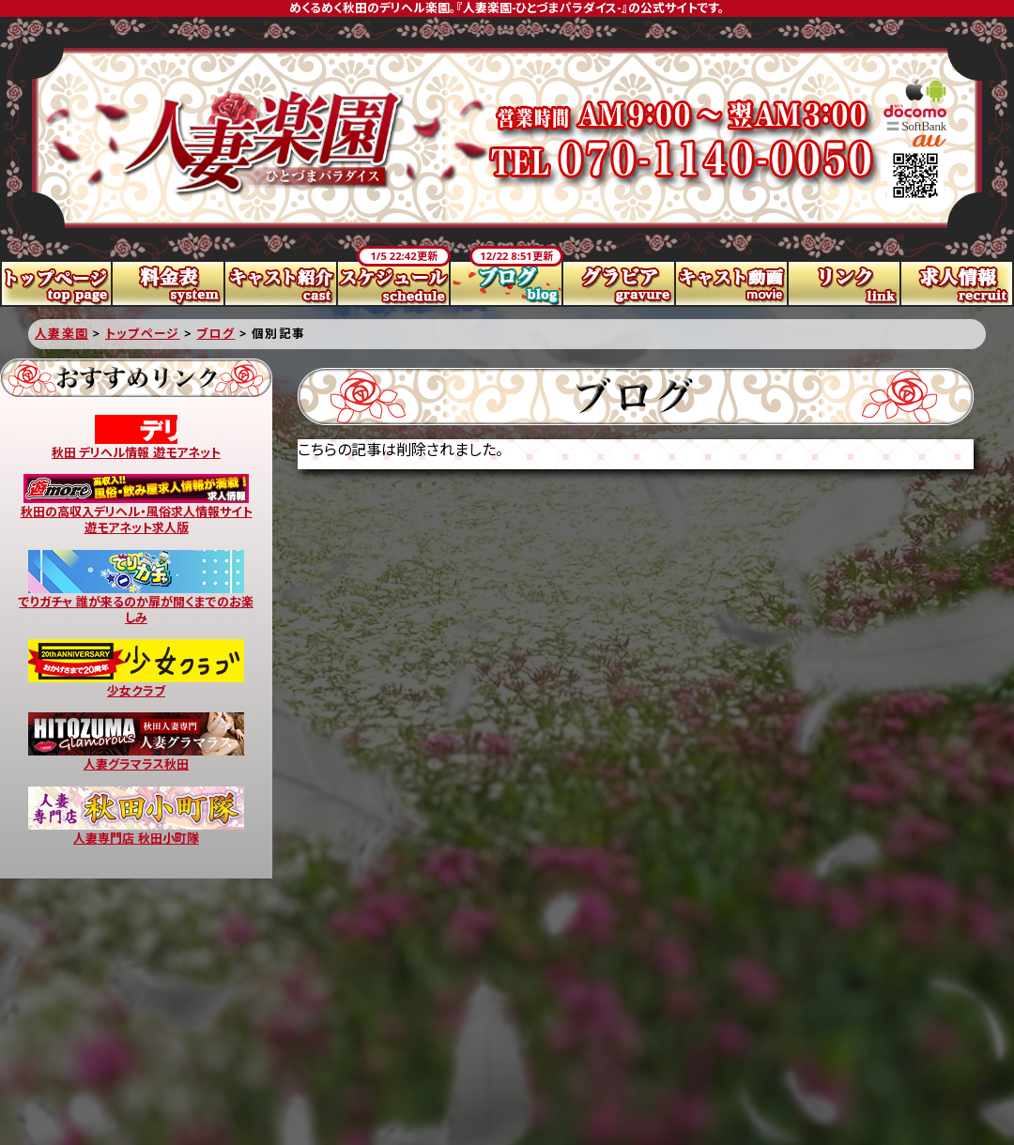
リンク (845, 283)
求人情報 (957, 283)
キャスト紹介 (281, 283)
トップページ (56, 283)
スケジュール (394, 283)
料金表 (169, 283)
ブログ (507, 283)
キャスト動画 (732, 283)
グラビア (619, 283)
